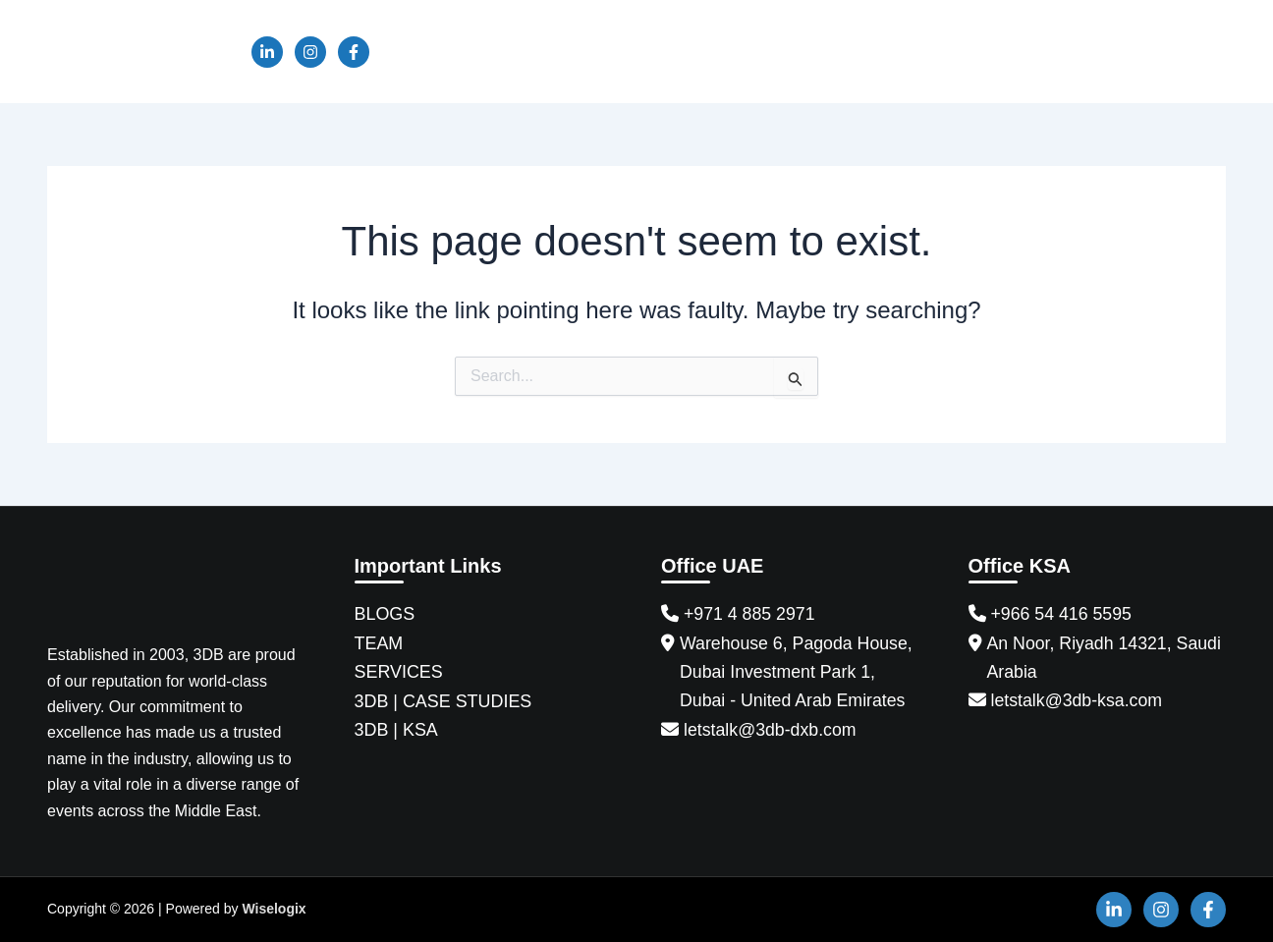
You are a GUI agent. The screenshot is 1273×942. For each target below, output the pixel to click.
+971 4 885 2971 (750, 614)
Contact (1180, 51)
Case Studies (773, 51)
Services (660, 51)
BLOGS (385, 614)
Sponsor (1089, 51)
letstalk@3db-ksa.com (1078, 701)
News (874, 51)
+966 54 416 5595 (1063, 614)
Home (426, 51)
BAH (1008, 51)
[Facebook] (353, 52)
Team (576, 51)
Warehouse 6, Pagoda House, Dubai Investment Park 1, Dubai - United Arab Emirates (798, 672)
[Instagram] (310, 52)
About (502, 51)
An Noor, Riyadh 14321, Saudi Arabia (1106, 658)
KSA (943, 51)
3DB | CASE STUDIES (444, 701)
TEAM (379, 643)
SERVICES (399, 673)
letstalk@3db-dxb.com (771, 731)
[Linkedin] (267, 52)
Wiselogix (273, 908)
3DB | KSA (397, 731)
